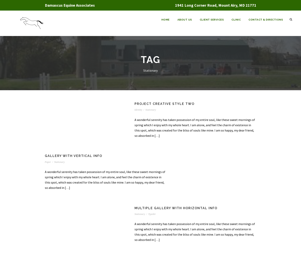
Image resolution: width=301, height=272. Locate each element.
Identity (138, 109)
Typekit (151, 214)
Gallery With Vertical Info (73, 156)
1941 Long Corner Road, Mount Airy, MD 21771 (215, 5)
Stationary (150, 109)
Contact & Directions (266, 19)
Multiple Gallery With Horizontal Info (176, 208)
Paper (48, 161)
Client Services (212, 19)
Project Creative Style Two (164, 104)
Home (165, 19)
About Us (184, 19)
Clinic (236, 19)
